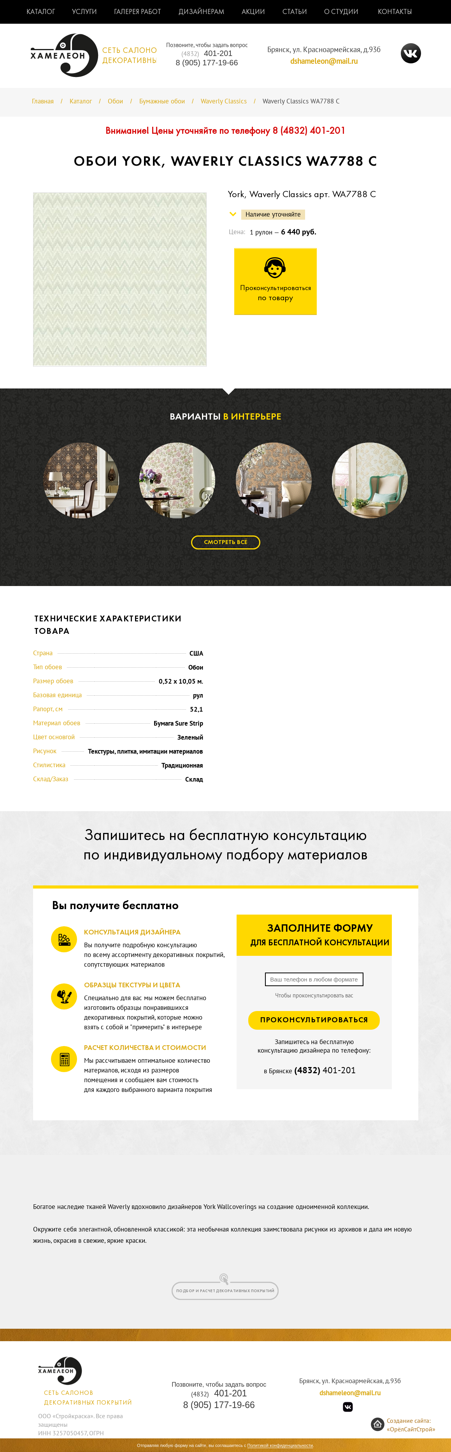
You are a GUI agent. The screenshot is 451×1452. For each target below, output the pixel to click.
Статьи (295, 12)
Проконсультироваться (314, 1020)
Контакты (395, 12)
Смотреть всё (225, 542)
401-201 (207, 53)
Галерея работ (137, 12)
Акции (253, 12)
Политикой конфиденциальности (280, 1445)
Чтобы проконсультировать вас (314, 995)
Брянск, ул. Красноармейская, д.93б (324, 49)
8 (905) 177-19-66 (206, 62)
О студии (341, 12)
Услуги (84, 12)
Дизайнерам (202, 12)
